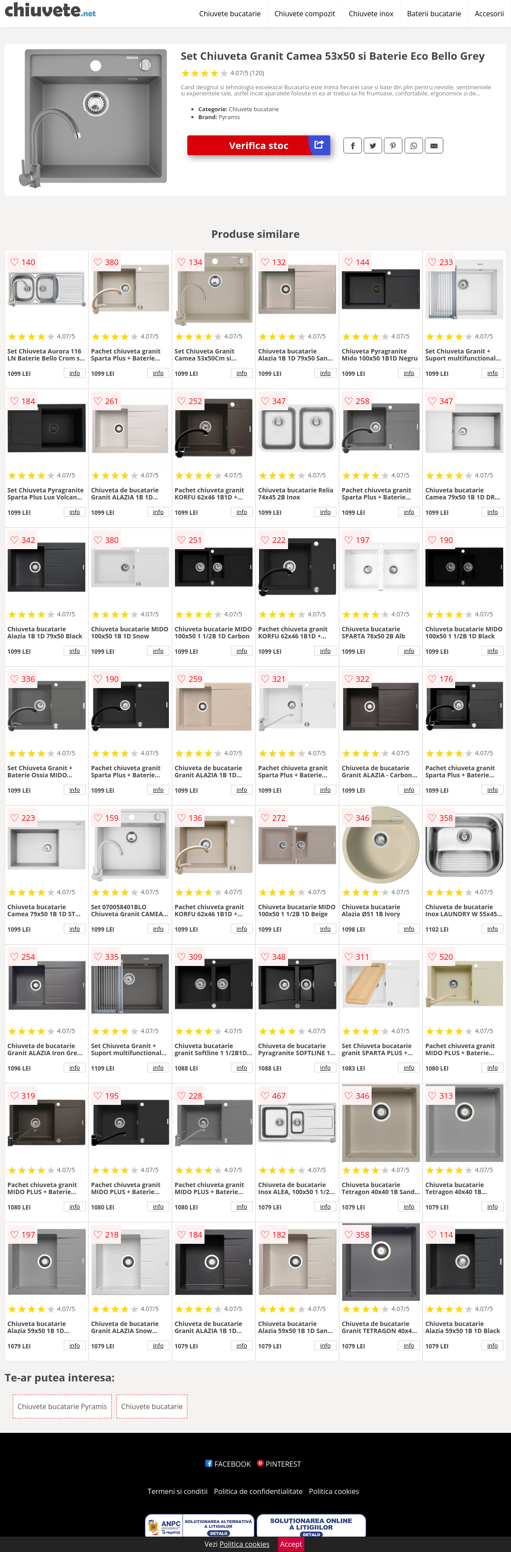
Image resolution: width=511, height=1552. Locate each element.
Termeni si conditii (178, 1491)
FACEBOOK (228, 1464)
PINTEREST (279, 1464)
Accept (291, 1544)
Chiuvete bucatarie (230, 13)
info (74, 373)
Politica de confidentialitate (258, 1491)
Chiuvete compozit (304, 13)
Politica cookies (334, 1491)
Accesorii (489, 13)
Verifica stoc (279, 145)
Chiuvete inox (371, 13)
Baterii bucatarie (434, 13)
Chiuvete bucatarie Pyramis (62, 1406)
